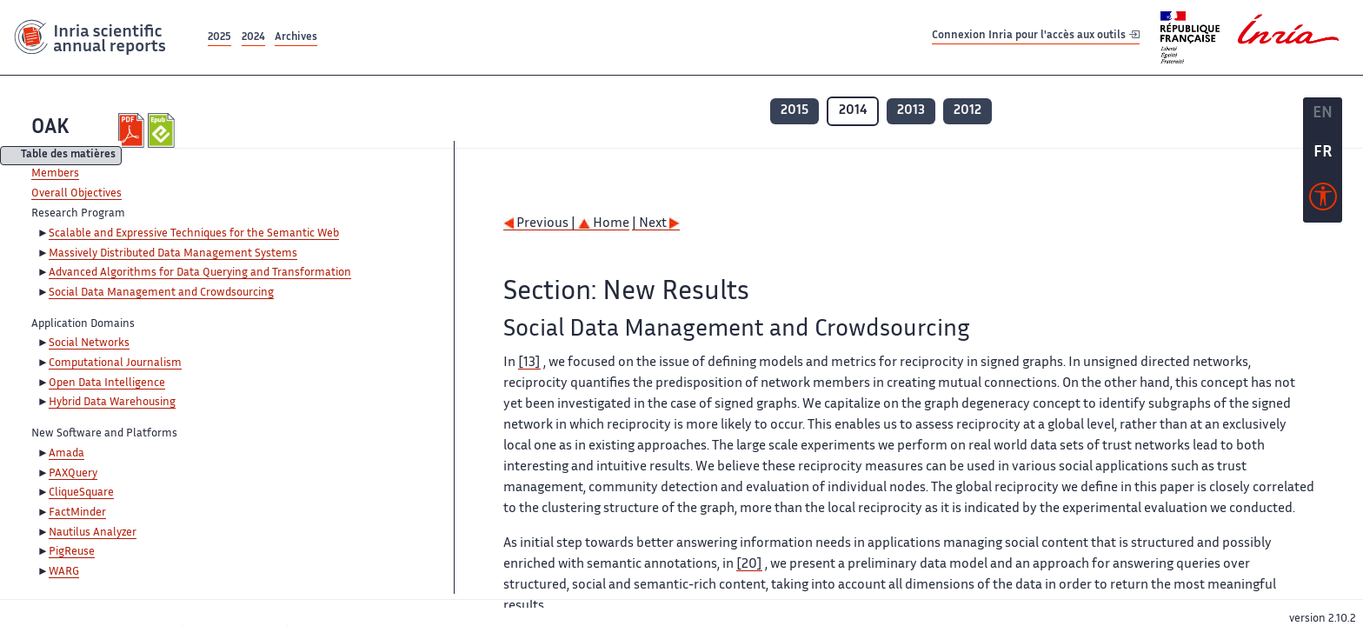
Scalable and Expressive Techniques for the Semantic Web (194, 234)
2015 (794, 111)
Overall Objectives (76, 194)
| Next (656, 224)
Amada (66, 454)
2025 (219, 38)
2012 (967, 111)
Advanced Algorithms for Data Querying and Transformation (200, 273)
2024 (253, 38)
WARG (64, 572)
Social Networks (89, 343)
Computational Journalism (115, 363)
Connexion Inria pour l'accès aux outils (1036, 37)
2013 (911, 111)
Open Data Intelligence (107, 383)
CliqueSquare (81, 493)
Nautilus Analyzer (92, 533)
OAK (50, 128)
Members (55, 174)
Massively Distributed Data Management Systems (173, 254)
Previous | (540, 224)
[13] (529, 363)
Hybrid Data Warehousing (112, 402)
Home (603, 224)
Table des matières (68, 156)
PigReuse (72, 552)
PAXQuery (73, 474)
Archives (296, 38)
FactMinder (77, 513)
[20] (749, 564)
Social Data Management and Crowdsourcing (161, 293)
